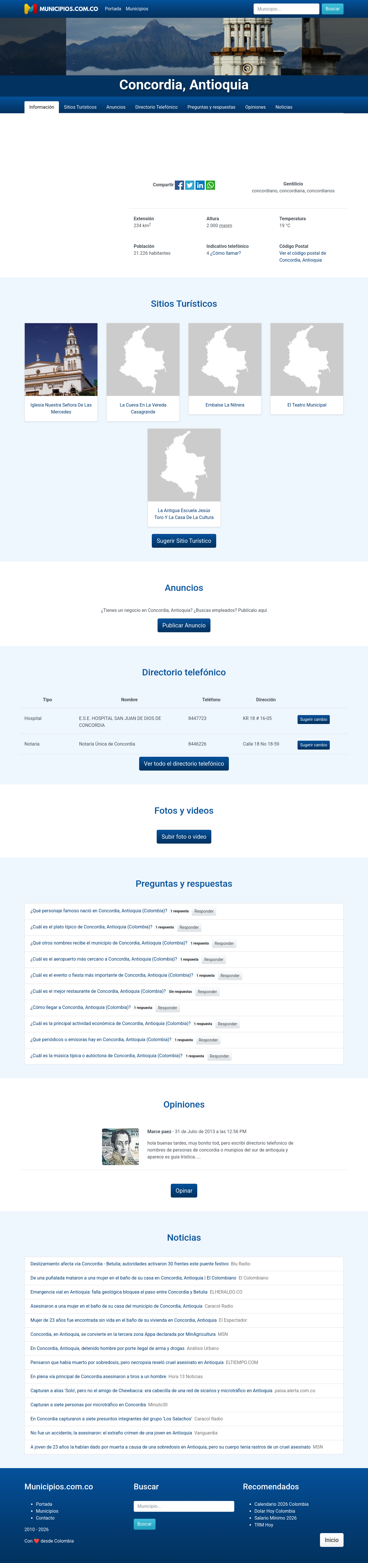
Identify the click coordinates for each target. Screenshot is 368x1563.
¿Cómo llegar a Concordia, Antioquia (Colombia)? (92, 1007)
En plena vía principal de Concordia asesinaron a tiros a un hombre (98, 1376)
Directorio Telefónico (156, 107)
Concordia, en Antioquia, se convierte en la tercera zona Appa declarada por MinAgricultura (123, 1334)
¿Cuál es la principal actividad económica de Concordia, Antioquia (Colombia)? (122, 1023)
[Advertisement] (184, 147)
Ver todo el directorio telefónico (184, 763)
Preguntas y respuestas (211, 107)
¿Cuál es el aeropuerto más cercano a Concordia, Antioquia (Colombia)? (115, 959)
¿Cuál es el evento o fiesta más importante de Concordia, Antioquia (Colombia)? (123, 975)
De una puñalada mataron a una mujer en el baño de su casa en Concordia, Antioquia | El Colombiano (133, 1278)
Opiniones (255, 107)
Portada (113, 9)
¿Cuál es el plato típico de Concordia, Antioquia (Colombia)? (103, 927)
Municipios (137, 9)
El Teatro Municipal (307, 405)
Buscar (332, 9)
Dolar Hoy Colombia (274, 1511)
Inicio (332, 1540)
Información (41, 107)
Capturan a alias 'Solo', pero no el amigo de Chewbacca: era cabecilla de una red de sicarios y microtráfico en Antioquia (151, 1390)
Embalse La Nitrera (225, 405)
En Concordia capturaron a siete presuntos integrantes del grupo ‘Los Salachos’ (111, 1419)
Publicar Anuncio (184, 625)
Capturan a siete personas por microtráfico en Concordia (88, 1404)
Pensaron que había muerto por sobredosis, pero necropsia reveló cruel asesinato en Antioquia (127, 1362)
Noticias (283, 107)
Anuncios (116, 107)
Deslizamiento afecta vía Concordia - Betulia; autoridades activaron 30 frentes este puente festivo (129, 1264)
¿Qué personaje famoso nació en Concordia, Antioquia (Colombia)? (110, 910)
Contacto (45, 1518)
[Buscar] (286, 8)
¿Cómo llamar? (225, 253)
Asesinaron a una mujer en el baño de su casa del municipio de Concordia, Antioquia (116, 1306)
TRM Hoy (263, 1525)
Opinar (184, 1190)
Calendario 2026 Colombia (281, 1504)
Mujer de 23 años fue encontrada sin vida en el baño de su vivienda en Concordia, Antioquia (123, 1320)
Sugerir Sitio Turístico (184, 540)
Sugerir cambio (313, 719)
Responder (204, 911)
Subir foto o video (184, 836)
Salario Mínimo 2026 (275, 1518)
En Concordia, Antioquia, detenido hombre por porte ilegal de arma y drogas (107, 1348)
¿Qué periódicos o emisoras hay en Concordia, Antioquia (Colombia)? (112, 1039)
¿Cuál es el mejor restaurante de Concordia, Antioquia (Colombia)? (112, 991)
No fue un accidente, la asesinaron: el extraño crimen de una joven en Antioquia (111, 1433)
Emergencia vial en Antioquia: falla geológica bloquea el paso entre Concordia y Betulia (119, 1292)
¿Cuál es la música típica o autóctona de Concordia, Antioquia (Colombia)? (118, 1055)
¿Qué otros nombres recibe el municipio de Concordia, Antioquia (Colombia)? (120, 943)
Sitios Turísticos (80, 107)
